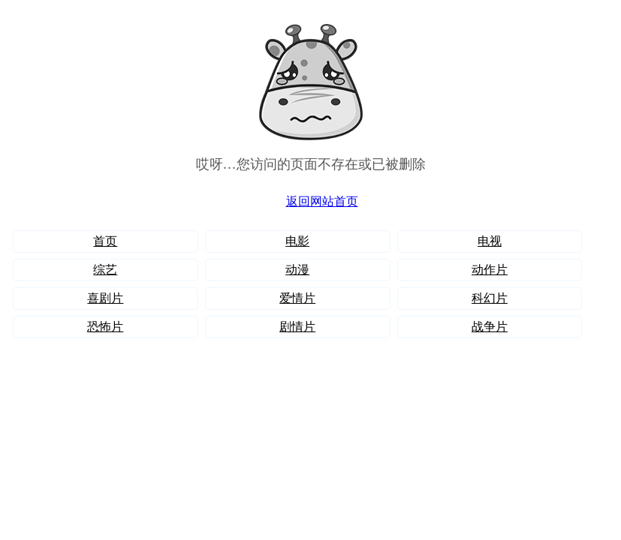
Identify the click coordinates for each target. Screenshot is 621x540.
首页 (105, 241)
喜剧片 (105, 298)
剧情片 (297, 326)
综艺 (105, 269)
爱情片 (297, 298)
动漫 (297, 269)
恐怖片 (105, 326)
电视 (490, 241)
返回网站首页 (322, 201)
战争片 (490, 326)
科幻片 (490, 298)
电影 (297, 241)
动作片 (490, 269)
